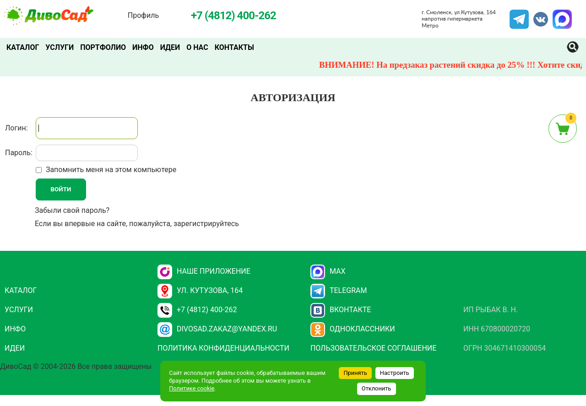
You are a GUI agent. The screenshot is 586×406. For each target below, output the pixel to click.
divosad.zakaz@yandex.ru (217, 329)
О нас (197, 47)
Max (328, 271)
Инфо (143, 47)
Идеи (170, 47)
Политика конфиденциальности (223, 348)
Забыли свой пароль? (72, 210)
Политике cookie (191, 388)
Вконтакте (340, 309)
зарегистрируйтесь (206, 223)
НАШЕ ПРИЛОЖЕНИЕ (203, 271)
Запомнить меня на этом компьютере (110, 169)
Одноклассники (352, 329)
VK (536, 15)
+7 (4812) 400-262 (197, 309)
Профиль (143, 15)
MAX (561, 15)
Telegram (519, 15)
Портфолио (103, 47)
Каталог (22, 47)
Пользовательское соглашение (373, 348)
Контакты (234, 47)
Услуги (59, 47)
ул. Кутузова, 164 (200, 290)
